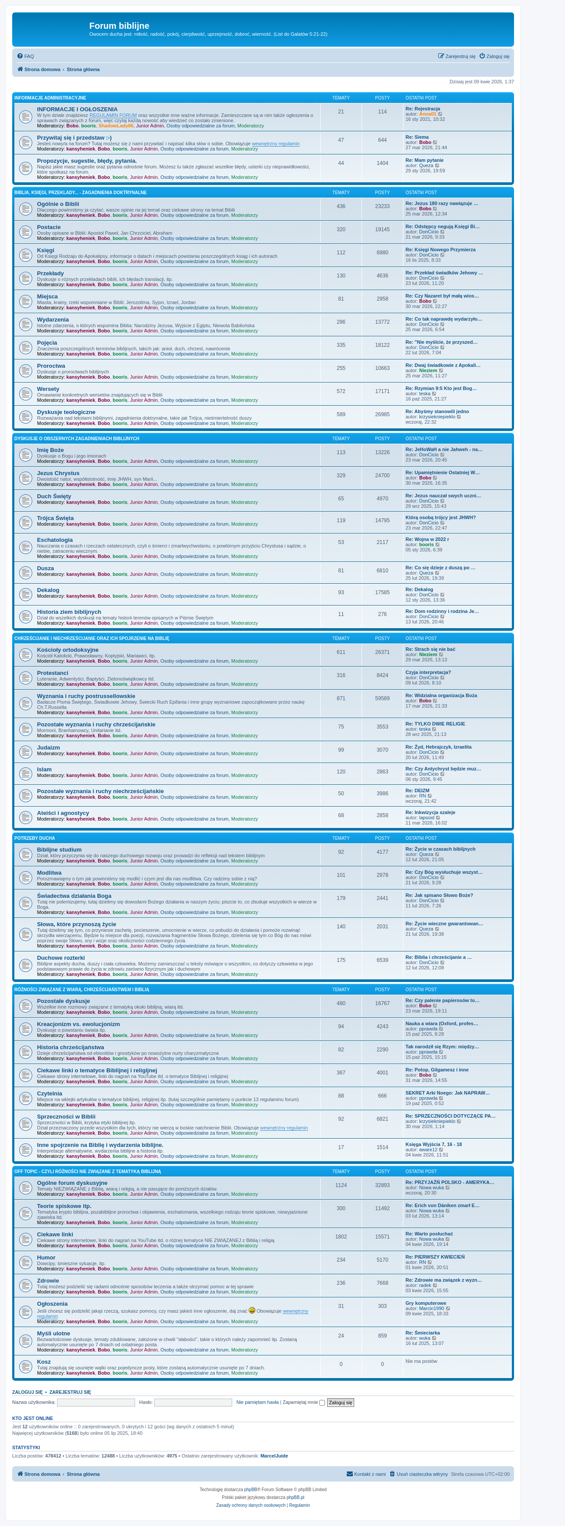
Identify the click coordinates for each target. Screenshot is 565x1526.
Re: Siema (417, 137)
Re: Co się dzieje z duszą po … (441, 567)
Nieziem (428, 370)
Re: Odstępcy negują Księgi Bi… (443, 226)
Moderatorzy (250, 125)
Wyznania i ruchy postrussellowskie (86, 696)
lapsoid (426, 817)
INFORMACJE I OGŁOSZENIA (77, 109)
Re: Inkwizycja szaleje (430, 812)
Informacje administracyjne (50, 98)
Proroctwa (51, 366)
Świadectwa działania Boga (74, 896)
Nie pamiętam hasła (258, 1402)
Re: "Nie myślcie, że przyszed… (441, 342)
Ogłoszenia (52, 1303)
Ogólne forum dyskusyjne (72, 1183)
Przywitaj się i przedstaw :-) (74, 137)
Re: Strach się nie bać (430, 649)
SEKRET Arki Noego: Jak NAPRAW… (448, 1092)
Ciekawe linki (55, 1234)
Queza (426, 165)
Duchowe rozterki (61, 958)
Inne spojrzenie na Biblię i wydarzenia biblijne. (100, 1145)
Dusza (45, 568)
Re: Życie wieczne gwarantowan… (445, 923)
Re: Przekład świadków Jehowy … (445, 272)
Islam (44, 769)
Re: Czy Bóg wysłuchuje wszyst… (444, 872)
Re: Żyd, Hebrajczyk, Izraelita (439, 746)
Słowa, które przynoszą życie (76, 924)
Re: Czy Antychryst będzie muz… (443, 768)
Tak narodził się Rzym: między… (442, 1046)
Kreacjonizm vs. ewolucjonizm (78, 1024)
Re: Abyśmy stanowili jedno (437, 411)
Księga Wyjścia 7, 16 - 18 (434, 1144)
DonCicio (429, 231)
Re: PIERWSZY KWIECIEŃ (435, 1256)
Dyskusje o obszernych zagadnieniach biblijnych (76, 438)
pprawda (428, 1028)
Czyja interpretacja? (428, 672)
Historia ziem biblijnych (69, 612)
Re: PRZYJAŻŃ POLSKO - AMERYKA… (450, 1182)
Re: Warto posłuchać (429, 1233)
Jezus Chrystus (58, 473)
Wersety (48, 389)
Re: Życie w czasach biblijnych (441, 849)
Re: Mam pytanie (424, 160)
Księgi (45, 250)
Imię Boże (50, 450)
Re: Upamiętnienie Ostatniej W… (443, 472)
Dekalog (48, 590)
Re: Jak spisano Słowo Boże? (439, 895)
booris (88, 125)
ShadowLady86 (115, 125)
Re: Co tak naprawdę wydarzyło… (444, 319)
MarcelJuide (274, 1455)
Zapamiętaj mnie (304, 1402)
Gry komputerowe (426, 1303)
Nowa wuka (431, 1187)
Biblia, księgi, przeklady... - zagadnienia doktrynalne (80, 192)
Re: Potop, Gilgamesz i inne (437, 1069)
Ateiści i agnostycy (63, 813)
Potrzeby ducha (34, 838)
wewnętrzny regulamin (275, 143)
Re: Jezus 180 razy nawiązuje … (442, 203)
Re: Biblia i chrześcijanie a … (439, 957)
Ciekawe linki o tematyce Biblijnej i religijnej (97, 1070)
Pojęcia (47, 342)
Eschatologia (55, 540)
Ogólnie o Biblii (58, 204)
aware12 (428, 1149)
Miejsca (47, 296)
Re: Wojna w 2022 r (427, 539)
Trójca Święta (55, 518)
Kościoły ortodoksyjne (67, 650)
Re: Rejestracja (423, 108)
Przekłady (50, 273)
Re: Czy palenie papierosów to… (443, 1000)
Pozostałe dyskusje (63, 1001)
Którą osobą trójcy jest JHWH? (441, 517)
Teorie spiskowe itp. (64, 1206)
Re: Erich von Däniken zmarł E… (443, 1205)
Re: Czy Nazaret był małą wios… (442, 295)
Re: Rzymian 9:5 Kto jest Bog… (441, 388)
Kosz (44, 1361)
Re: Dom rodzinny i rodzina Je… (442, 611)
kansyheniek (80, 148)
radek (425, 1285)
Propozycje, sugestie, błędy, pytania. (87, 160)
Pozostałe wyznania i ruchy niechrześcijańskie (100, 791)
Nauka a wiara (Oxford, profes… (442, 1023)
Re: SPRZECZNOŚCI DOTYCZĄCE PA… (451, 1116)
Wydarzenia (53, 319)
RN (422, 795)
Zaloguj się (27, 1392)
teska (424, 393)
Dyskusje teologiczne (66, 412)
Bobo (72, 125)
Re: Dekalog (419, 589)
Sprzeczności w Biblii (66, 1116)
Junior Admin (150, 125)
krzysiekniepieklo (437, 416)
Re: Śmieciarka (423, 1332)
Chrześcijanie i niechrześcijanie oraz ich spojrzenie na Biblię (91, 638)
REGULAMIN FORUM (113, 115)
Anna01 (427, 113)
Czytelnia (49, 1093)
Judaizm (48, 747)
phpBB (250, 1489)
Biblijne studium (59, 849)
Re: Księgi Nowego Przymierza (441, 249)
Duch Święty (54, 496)
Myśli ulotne (53, 1333)
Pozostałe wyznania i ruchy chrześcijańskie (96, 724)
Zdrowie (48, 1280)
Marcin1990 (431, 1308)
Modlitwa (49, 872)
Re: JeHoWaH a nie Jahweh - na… (444, 449)
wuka (424, 1338)
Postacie (49, 227)
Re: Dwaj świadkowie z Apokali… (443, 365)
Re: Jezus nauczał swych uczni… (443, 495)
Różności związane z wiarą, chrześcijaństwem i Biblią (81, 989)
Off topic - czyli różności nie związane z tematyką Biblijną (87, 1171)
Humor (46, 1257)
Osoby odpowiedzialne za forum (200, 125)
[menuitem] (25, 56)
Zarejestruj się (70, 1392)
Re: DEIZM (418, 790)
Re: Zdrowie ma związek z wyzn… (444, 1280)
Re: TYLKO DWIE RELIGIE (435, 723)
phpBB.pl (295, 1497)
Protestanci (52, 673)
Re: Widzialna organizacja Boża (441, 695)
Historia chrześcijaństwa (70, 1047)
